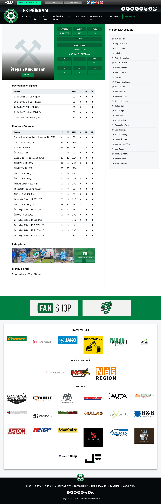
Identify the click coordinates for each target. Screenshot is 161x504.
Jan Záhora (119, 149)
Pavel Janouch (121, 67)
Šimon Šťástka (121, 139)
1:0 (38, 117)
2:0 (38, 112)
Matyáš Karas (121, 72)
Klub (28, 486)
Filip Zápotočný (121, 154)
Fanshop (113, 16)
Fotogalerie (78, 16)
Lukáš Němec (120, 106)
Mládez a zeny (63, 486)
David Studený (121, 135)
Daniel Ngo (119, 111)
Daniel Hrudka (121, 63)
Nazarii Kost (120, 87)
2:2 (38, 102)
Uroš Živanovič (121, 163)
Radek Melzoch (121, 101)
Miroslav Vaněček (122, 144)
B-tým (48, 486)
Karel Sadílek (120, 120)
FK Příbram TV (96, 18)
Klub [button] (25, 16)
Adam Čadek (120, 48)
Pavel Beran (120, 39)
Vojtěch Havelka (122, 58)
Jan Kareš (119, 77)
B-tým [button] (45, 18)
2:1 (38, 107)
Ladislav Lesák (121, 96)
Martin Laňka (120, 91)
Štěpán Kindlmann (122, 82)
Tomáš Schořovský (123, 125)
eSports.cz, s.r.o (94, 499)
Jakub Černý (120, 53)
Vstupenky (129, 16)
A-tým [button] (34, 18)
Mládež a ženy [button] (58, 18)
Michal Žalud (120, 158)
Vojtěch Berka (121, 43)
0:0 (38, 96)
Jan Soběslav (120, 130)
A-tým (38, 486)
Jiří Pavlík (119, 115)
